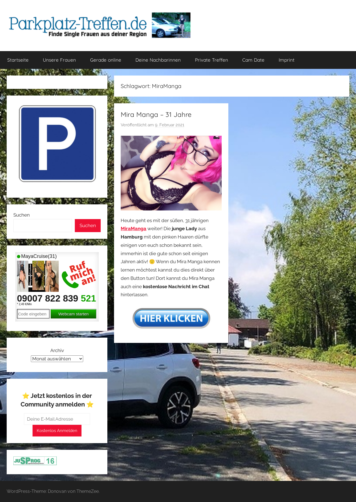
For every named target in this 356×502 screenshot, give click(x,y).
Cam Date (253, 60)
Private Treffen (211, 60)
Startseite (18, 60)
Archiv (57, 350)
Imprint (287, 60)
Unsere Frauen (59, 60)
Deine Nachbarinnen (158, 60)
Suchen (21, 215)
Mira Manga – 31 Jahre (156, 114)
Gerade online (105, 60)
